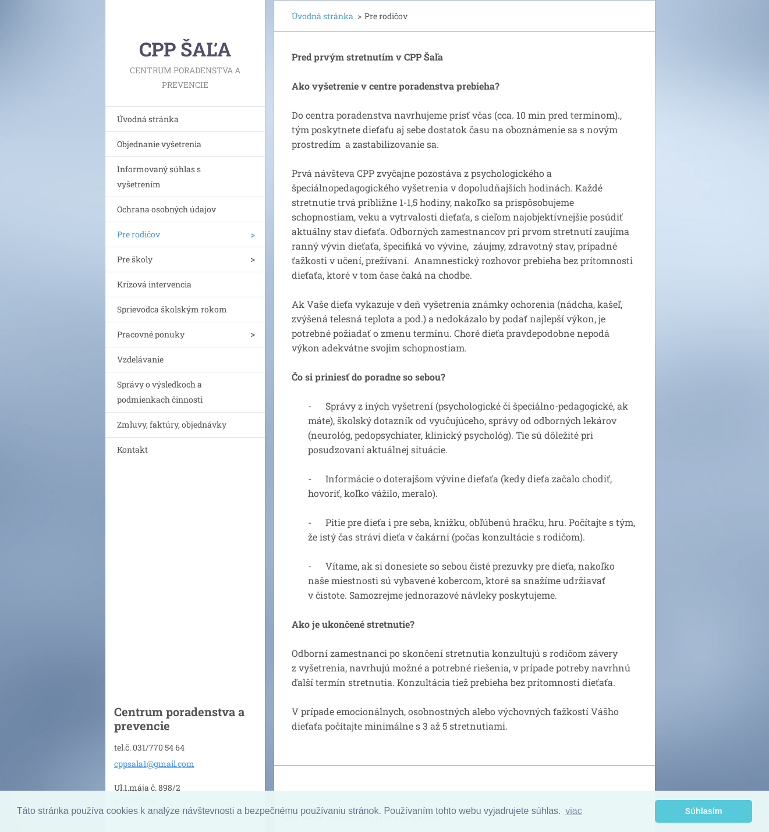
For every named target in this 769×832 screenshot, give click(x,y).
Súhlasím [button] (703, 811)
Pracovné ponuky (151, 334)
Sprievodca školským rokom (172, 309)
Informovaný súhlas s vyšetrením (159, 176)
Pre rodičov (138, 234)
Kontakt (132, 449)
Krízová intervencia (154, 284)
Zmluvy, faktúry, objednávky (171, 424)
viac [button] (573, 811)
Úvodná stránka (148, 119)
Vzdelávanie (140, 359)
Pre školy (135, 259)
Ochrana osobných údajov (166, 209)
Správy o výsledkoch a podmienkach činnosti (160, 392)
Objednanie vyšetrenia (159, 144)
